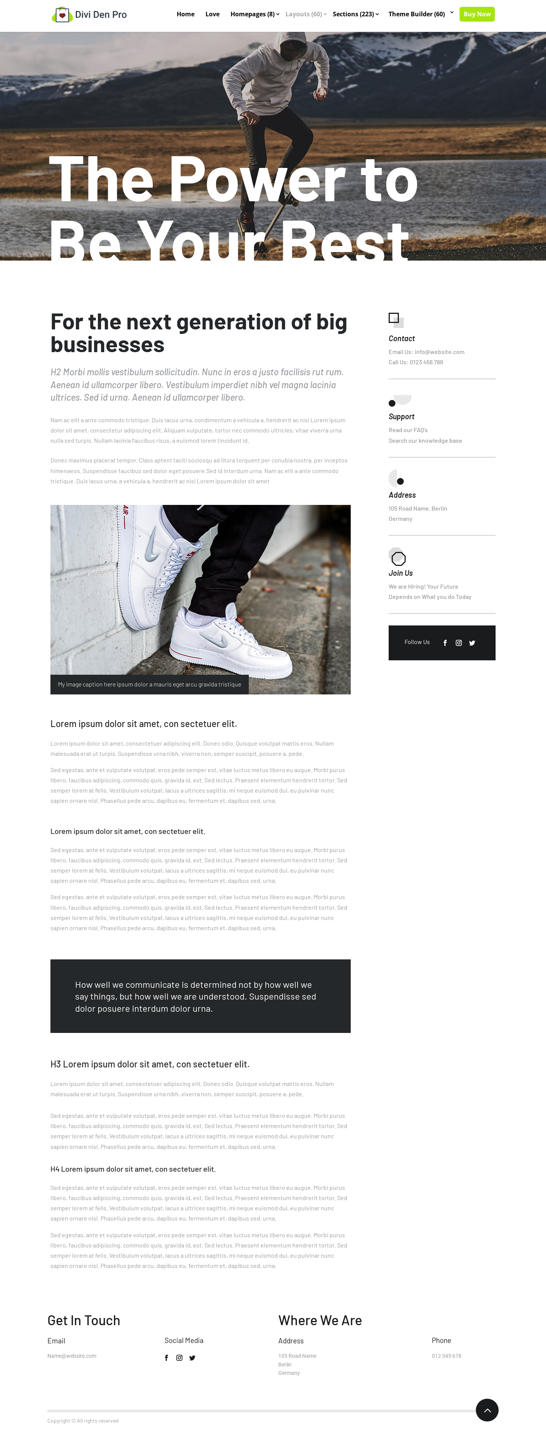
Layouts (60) (304, 15)
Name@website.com (71, 1356)
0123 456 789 (426, 361)
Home (186, 15)
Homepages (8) (253, 15)
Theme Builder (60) (417, 15)
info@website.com (439, 351)
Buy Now (477, 15)
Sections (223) (353, 15)
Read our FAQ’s (408, 429)
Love (213, 15)
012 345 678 (446, 1356)
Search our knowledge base (425, 440)
